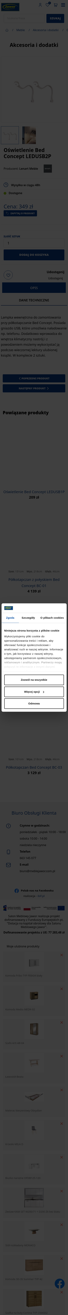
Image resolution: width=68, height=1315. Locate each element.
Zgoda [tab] (10, 617)
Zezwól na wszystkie (34, 679)
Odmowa (34, 703)
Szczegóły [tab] (28, 617)
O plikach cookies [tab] (52, 617)
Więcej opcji (34, 691)
